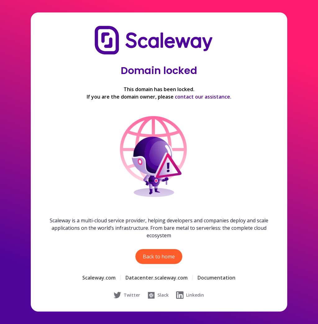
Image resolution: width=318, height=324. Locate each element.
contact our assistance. (203, 96)
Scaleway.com (99, 277)
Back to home (159, 256)
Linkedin (190, 295)
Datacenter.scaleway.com (156, 277)
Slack (158, 295)
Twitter (127, 295)
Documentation (216, 277)
